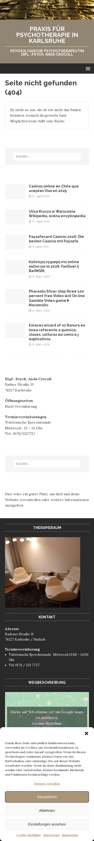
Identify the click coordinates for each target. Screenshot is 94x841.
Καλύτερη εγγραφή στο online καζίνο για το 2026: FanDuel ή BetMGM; (54, 266)
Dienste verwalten (47, 783)
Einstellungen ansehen (47, 824)
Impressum (51, 835)
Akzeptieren (47, 797)
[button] (86, 733)
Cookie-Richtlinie (28, 835)
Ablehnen (47, 810)
